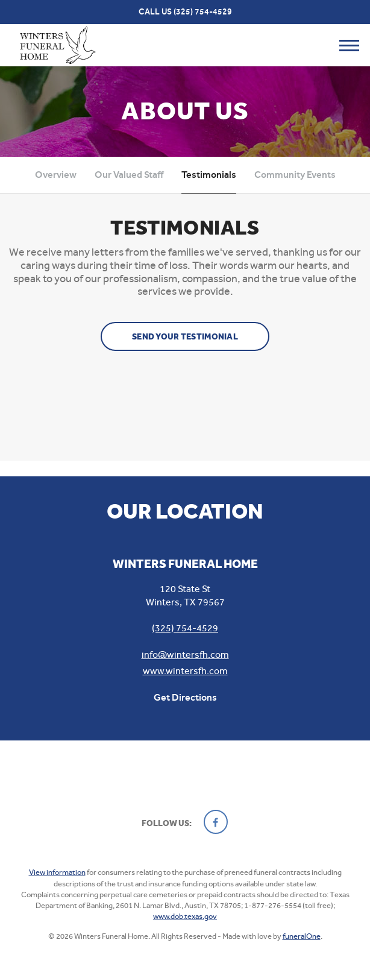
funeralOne (302, 936)
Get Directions (185, 697)
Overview (56, 174)
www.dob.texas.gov (185, 916)
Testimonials (208, 174)
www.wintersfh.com (185, 671)
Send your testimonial (185, 337)
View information (57, 872)
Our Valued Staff (129, 174)
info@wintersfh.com (185, 654)
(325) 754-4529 (203, 12)
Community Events (295, 174)
